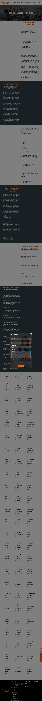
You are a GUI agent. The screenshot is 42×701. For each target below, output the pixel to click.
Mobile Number (14, 345)
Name (12, 336)
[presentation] (19, 362)
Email (12, 341)
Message (13, 349)
